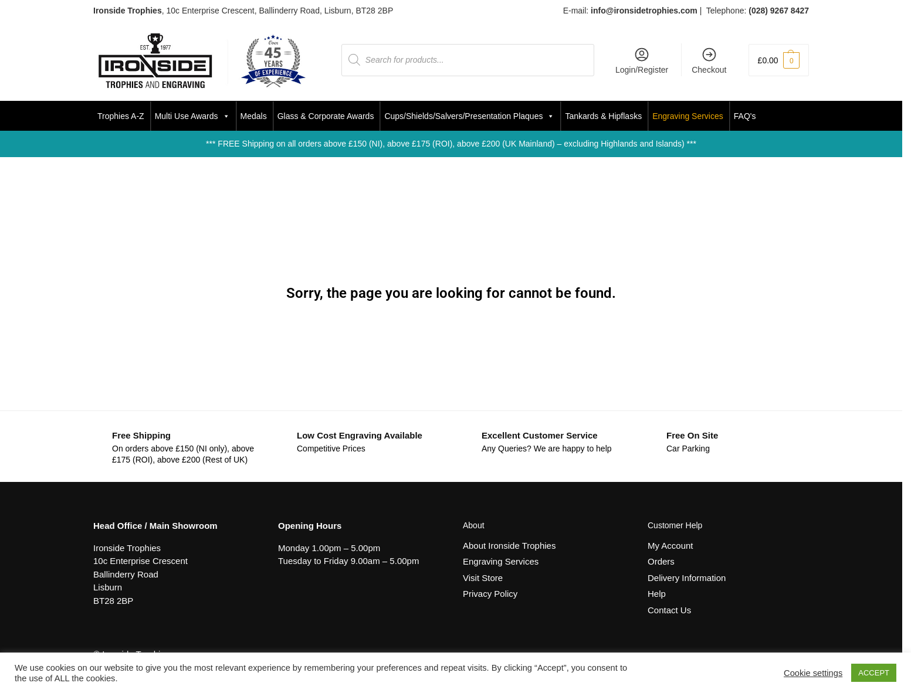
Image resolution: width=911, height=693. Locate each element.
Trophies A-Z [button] (120, 116)
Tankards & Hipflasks (603, 116)
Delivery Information (687, 578)
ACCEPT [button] (873, 672)
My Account (670, 546)
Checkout (709, 60)
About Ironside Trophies (509, 546)
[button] (779, 60)
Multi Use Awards (192, 116)
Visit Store (483, 578)
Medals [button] (254, 116)
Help (657, 594)
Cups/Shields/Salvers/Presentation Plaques (469, 116)
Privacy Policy (490, 594)
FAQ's (745, 116)
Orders (661, 561)
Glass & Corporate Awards (325, 116)
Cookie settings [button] (813, 673)
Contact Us (669, 610)
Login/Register (641, 60)
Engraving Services (687, 116)
